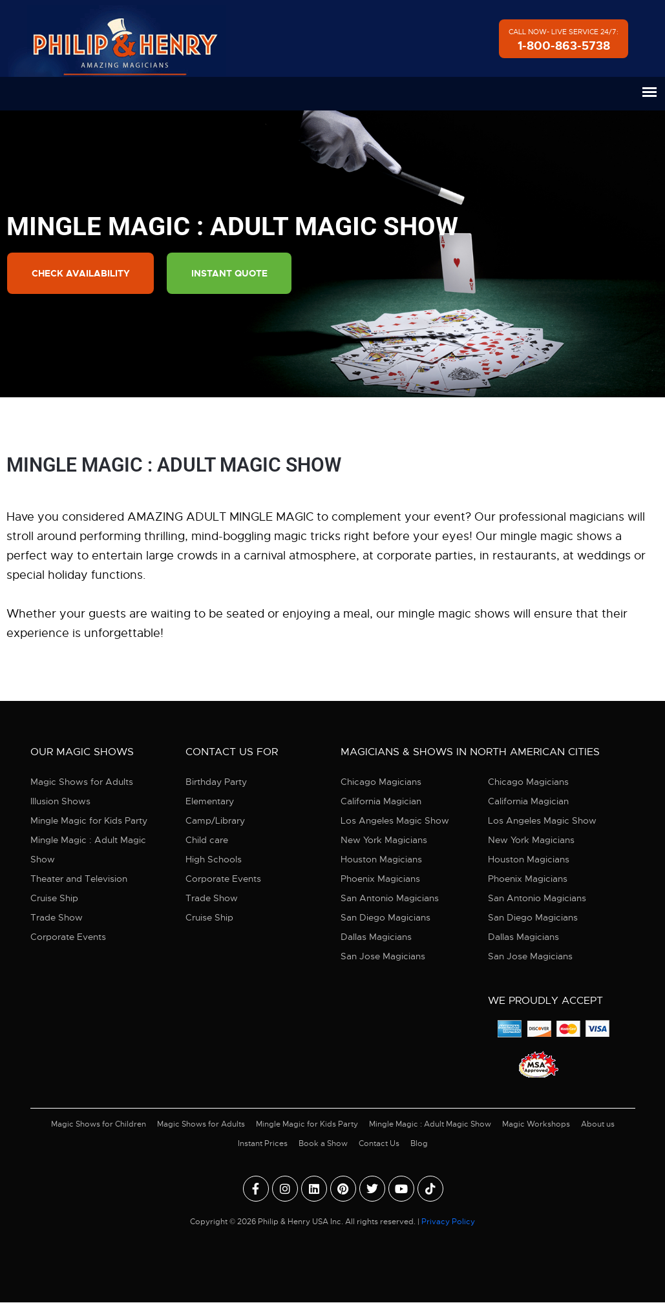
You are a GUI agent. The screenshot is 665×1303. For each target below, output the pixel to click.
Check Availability (81, 274)
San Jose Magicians (383, 957)
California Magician (381, 802)
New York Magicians (384, 840)
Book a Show (323, 1144)
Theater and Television (78, 879)
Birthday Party (216, 782)
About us (598, 1125)
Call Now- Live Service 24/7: (563, 40)
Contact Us (379, 1144)
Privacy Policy (448, 1222)
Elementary (209, 802)
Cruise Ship (54, 898)
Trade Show (56, 918)
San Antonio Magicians (390, 898)
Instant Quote (233, 274)
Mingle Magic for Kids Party (88, 821)
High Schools (213, 860)
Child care (206, 840)
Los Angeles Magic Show (395, 821)
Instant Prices (263, 1144)
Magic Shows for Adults (81, 782)
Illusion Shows (60, 802)
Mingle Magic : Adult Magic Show (88, 850)
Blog (419, 1144)
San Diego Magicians (385, 918)
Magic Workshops (536, 1125)
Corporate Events (68, 937)
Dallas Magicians (376, 937)
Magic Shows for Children (98, 1125)
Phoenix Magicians (380, 879)
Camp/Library (215, 821)
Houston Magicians (381, 860)
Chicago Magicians (381, 782)
